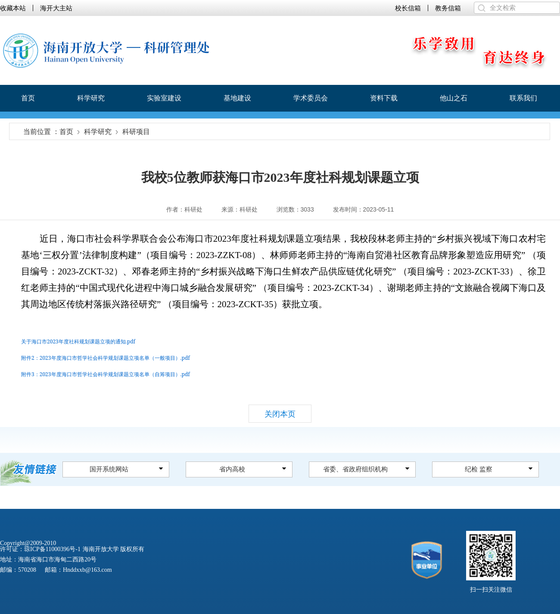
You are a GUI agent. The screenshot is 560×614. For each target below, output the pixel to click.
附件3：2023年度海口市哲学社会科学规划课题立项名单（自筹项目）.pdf (105, 374)
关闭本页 (280, 414)
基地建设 (237, 98)
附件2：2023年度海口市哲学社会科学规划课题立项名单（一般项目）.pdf (105, 358)
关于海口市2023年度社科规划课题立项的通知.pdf (78, 341)
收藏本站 (13, 8)
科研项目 (136, 131)
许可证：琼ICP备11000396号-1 (40, 549)
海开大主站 (56, 8)
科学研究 (91, 98)
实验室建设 (164, 98)
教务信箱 (448, 8)
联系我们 (523, 98)
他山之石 (453, 98)
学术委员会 (310, 98)
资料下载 (384, 98)
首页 (28, 98)
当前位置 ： (41, 131)
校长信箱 (408, 8)
